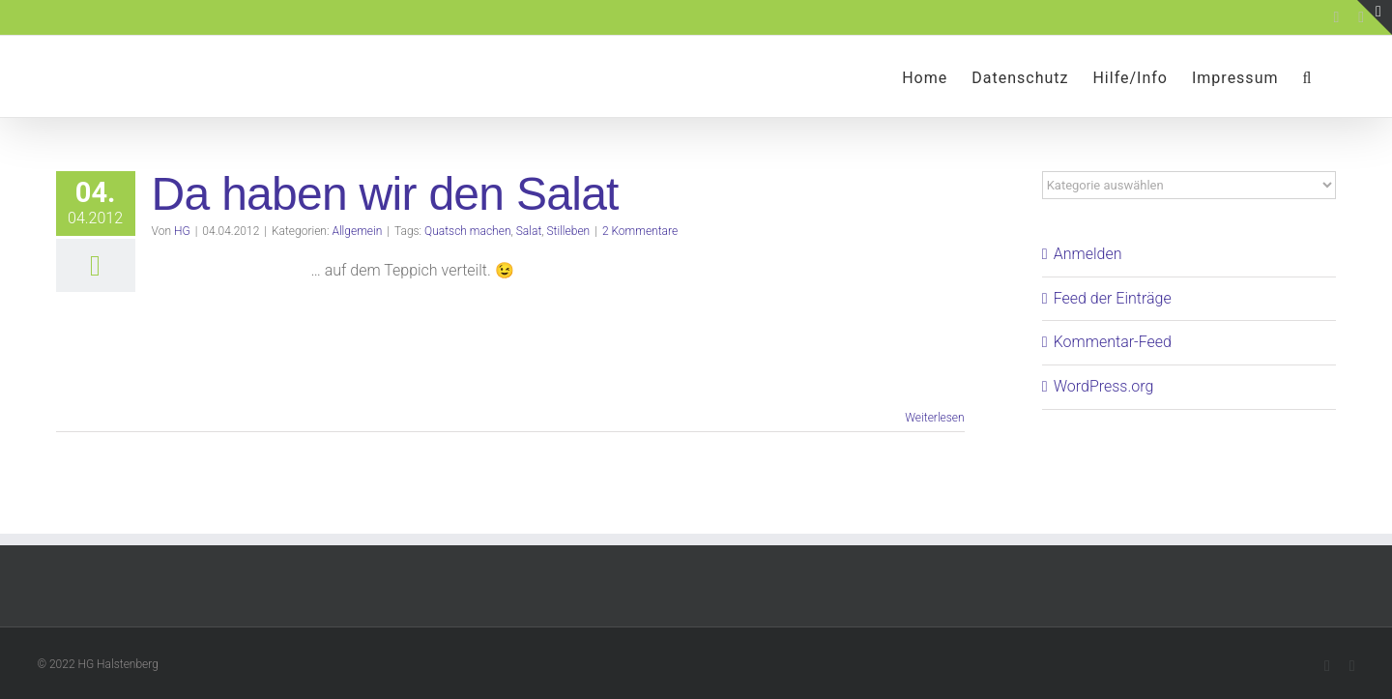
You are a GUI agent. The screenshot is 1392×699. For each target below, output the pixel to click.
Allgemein (357, 231)
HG (182, 231)
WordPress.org (1104, 386)
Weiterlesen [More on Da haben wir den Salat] (934, 417)
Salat (529, 231)
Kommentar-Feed (1113, 342)
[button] (1307, 76)
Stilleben (569, 231)
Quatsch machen (467, 231)
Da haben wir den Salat (385, 193)
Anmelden (1088, 254)
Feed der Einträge (1113, 298)
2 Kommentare (640, 231)
